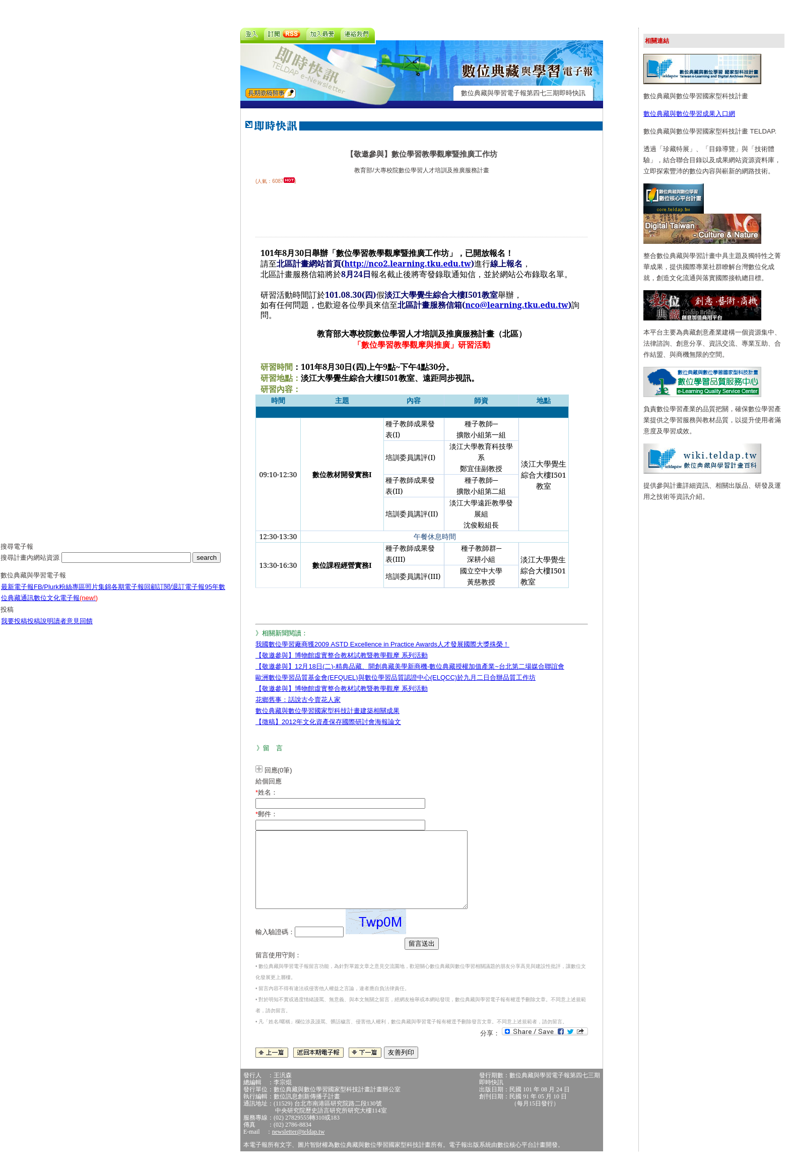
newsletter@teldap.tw (298, 1146)
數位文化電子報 (66, 605)
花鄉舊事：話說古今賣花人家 (298, 699)
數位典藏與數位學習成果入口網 (689, 113)
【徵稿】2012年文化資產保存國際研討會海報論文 (328, 722)
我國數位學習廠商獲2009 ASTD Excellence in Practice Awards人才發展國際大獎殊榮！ (382, 644)
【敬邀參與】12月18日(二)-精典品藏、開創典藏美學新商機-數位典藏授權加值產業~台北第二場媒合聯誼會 (409, 666)
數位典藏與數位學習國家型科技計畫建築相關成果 (327, 710)
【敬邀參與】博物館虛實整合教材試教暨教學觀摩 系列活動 (341, 655)
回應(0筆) (278, 770)
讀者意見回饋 (73, 628)
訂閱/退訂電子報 (181, 594)
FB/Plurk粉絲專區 (59, 594)
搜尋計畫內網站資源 (31, 565)
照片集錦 (98, 594)
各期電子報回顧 (134, 594)
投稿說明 (40, 628)
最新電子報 (17, 594)
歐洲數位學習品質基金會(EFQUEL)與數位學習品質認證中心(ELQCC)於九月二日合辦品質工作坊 (395, 677)
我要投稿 (14, 628)
